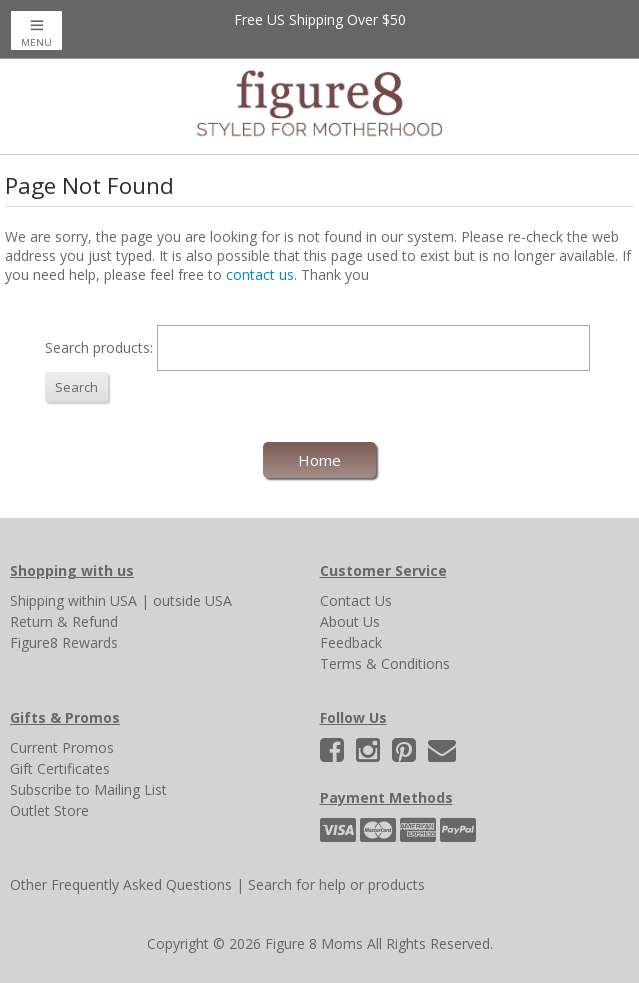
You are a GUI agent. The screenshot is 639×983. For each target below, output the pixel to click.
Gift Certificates (60, 768)
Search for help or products (336, 884)
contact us (260, 274)
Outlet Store (49, 810)
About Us (350, 621)
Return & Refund (64, 621)
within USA (102, 600)
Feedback (351, 642)
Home (319, 460)
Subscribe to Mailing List (88, 789)
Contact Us (356, 600)
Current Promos (62, 747)
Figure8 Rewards (64, 642)
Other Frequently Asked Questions (121, 884)
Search (76, 387)
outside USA (192, 600)
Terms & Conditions (385, 663)
